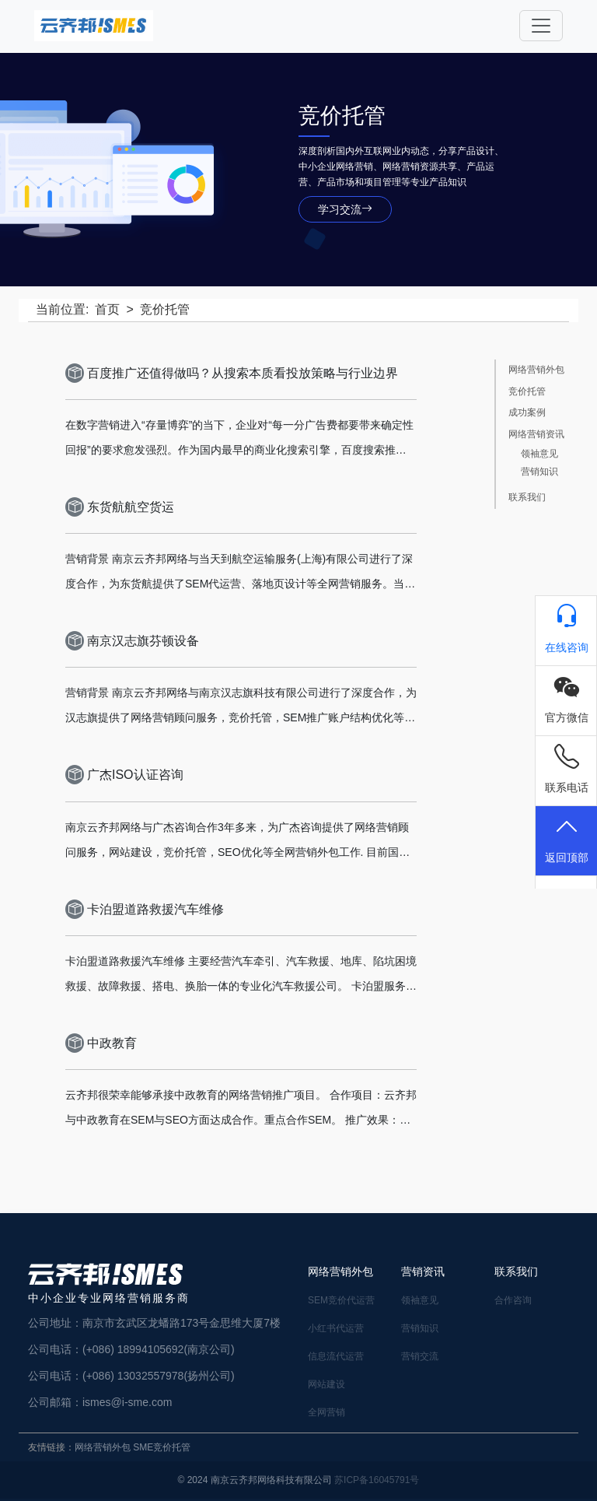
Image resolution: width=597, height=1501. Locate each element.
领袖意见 (539, 454)
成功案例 (527, 413)
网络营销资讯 (536, 435)
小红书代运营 (336, 1328)
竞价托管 (527, 392)
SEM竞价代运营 (341, 1300)
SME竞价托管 (161, 1447)
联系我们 (527, 498)
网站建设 (326, 1384)
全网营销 (326, 1412)
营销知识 (539, 472)
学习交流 (345, 209)
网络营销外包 (536, 370)
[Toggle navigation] (541, 25)
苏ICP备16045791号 (376, 1480)
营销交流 (419, 1356)
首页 (107, 309)
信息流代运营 (336, 1356)
